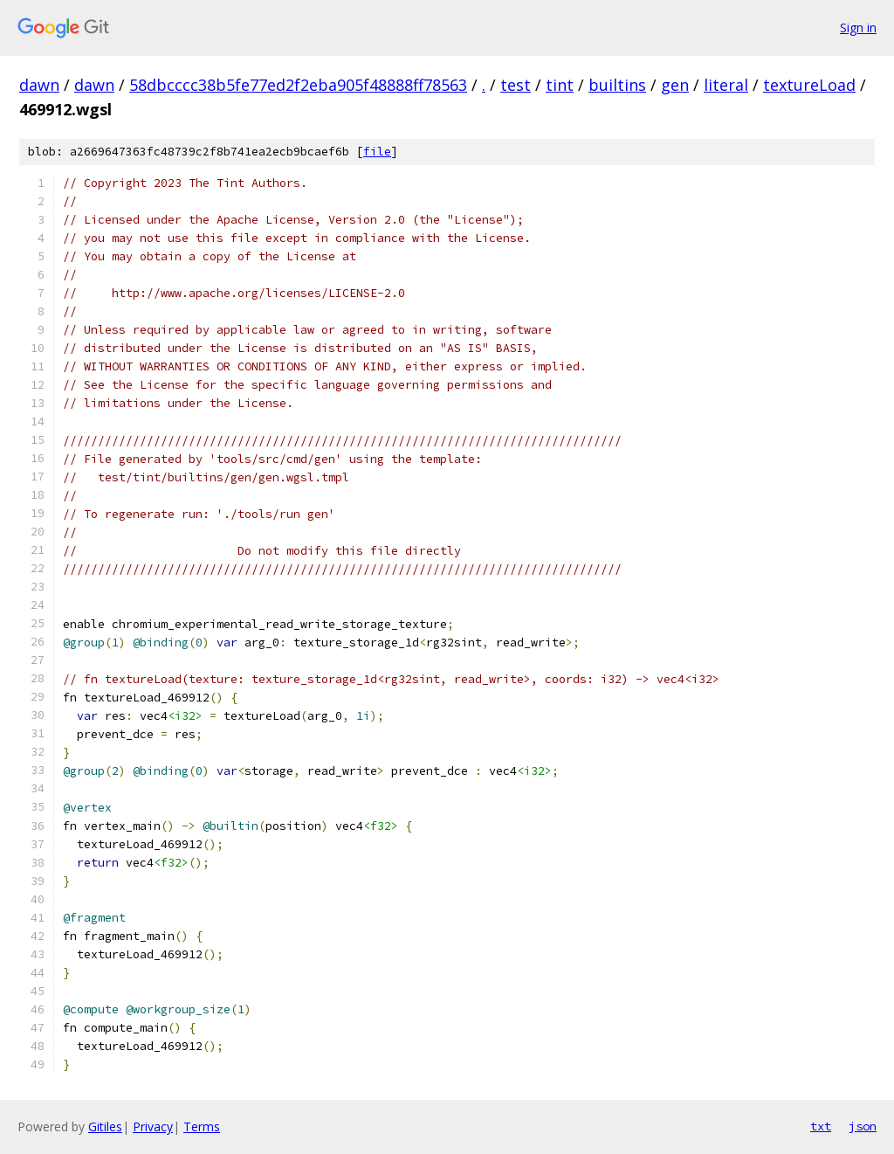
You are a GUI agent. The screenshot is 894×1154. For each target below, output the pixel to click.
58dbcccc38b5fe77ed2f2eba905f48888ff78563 (298, 84)
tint (560, 84)
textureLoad (809, 84)
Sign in (858, 27)
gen (675, 84)
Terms (201, 1126)
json (863, 1126)
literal (726, 84)
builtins (617, 84)
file (377, 151)
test (515, 84)
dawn (39, 84)
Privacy (153, 1126)
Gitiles (105, 1126)
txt (820, 1126)
